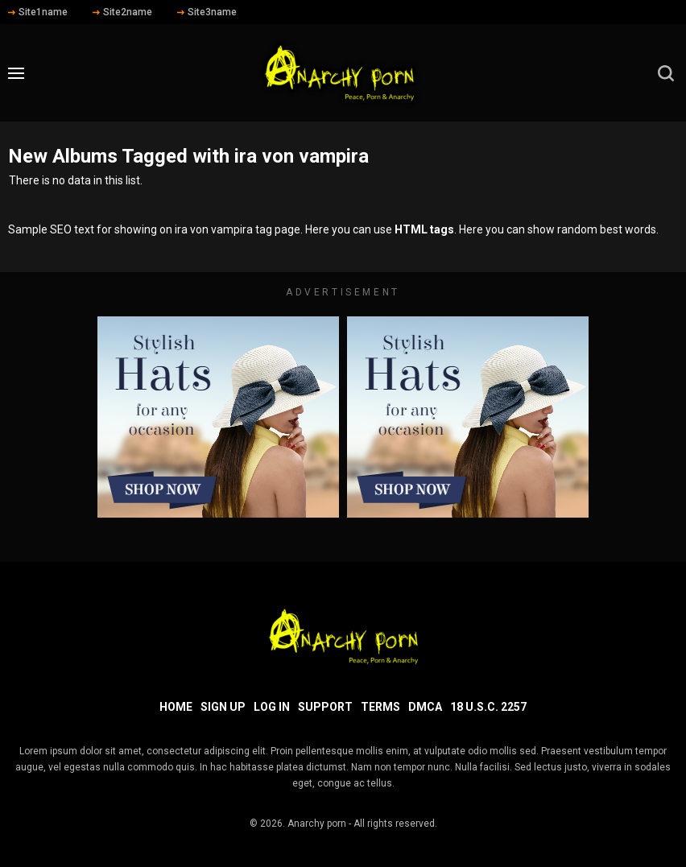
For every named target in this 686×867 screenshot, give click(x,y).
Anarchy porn (316, 823)
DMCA (425, 706)
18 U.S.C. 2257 (488, 706)
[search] (666, 73)
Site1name (38, 12)
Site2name (122, 12)
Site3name (207, 12)
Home (175, 706)
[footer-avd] (218, 417)
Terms (380, 706)
